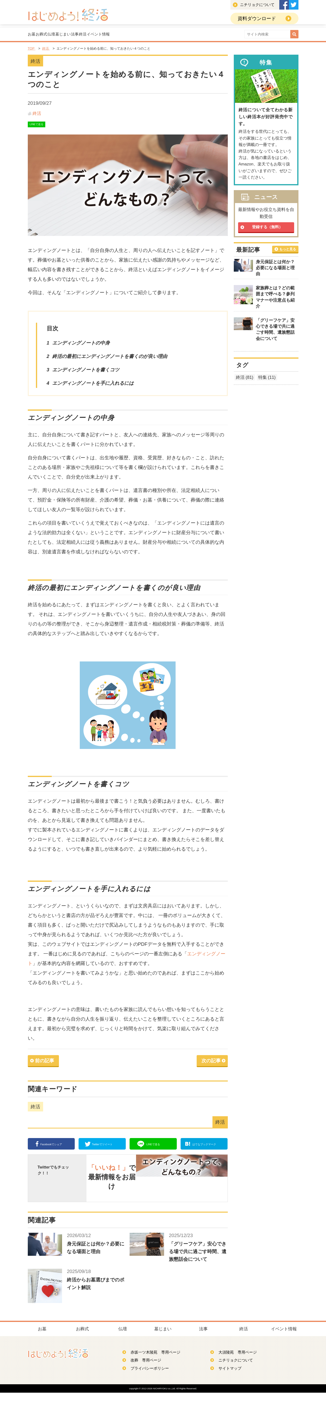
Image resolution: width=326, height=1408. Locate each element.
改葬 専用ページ (143, 1375)
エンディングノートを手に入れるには (93, 385)
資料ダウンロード (257, 18)
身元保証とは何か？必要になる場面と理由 (275, 269)
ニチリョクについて (257, 5)
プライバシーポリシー (147, 1383)
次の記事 (211, 1063)
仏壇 (92, 35)
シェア (54, 1146)
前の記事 (44, 1063)
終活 (174, 35)
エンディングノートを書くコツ (85, 372)
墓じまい (121, 35)
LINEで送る (36, 126)
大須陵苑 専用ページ (235, 1367)
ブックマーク (208, 1146)
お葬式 (66, 35)
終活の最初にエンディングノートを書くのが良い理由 (109, 358)
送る (155, 1146)
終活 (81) (244, 379)
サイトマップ (227, 1383)
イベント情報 (207, 35)
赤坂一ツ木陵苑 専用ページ (153, 1367)
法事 (150, 35)
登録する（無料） (267, 229)
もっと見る (287, 250)
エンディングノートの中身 (81, 345)
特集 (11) (267, 379)
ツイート (104, 1146)
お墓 (40, 35)
